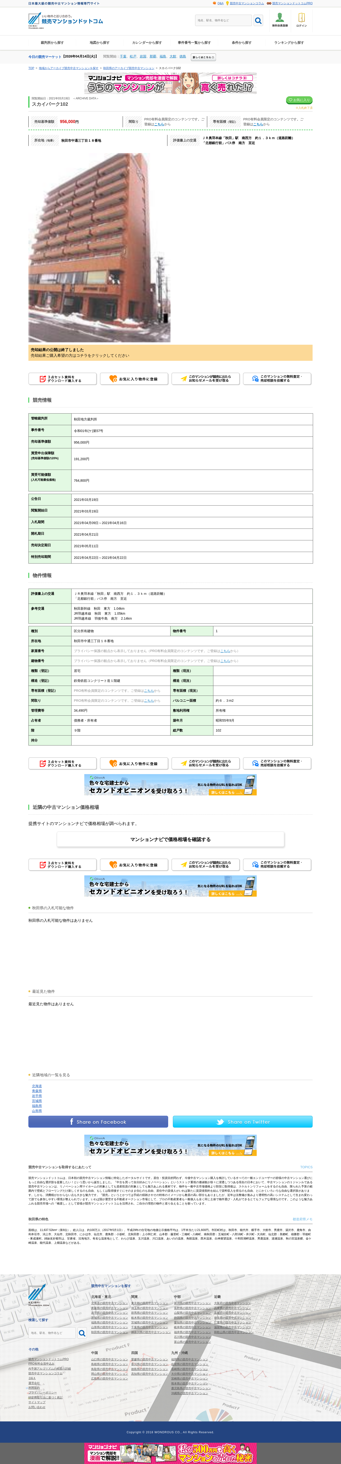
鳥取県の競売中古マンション (109, 1369)
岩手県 (37, 1096)
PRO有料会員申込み (41, 1363)
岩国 (143, 56)
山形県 (37, 1111)
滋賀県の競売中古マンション (232, 1327)
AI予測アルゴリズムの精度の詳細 (49, 1368)
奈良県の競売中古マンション (232, 1317)
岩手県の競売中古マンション (109, 1312)
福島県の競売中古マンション (109, 1322)
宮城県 (37, 1101)
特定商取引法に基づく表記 (45, 1397)
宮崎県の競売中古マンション (189, 1378)
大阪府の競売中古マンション (232, 1303)
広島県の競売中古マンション (109, 1378)
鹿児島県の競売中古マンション (191, 1388)
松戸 (133, 56)
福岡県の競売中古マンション (189, 1359)
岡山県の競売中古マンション (109, 1374)
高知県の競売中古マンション (149, 1374)
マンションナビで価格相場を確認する (170, 839)
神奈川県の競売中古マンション (151, 1332)
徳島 (182, 56)
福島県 (37, 1106)
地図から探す (100, 42)
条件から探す (242, 42)
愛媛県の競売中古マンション (149, 1359)
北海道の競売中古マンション (109, 1303)
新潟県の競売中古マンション (192, 1303)
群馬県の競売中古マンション (149, 1312)
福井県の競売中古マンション (192, 1332)
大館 (173, 56)
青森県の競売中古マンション (109, 1308)
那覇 (153, 56)
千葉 (123, 56)
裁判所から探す (52, 42)
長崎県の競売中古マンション (189, 1369)
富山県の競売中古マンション (192, 1342)
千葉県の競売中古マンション (149, 1327)
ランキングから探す (289, 42)
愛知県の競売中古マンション (192, 1322)
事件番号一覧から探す (194, 42)
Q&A (221, 3)
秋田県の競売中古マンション (109, 1332)
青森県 (37, 1091)
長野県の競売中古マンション (192, 1308)
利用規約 (34, 1387)
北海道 (37, 1086)
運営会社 (34, 1383)
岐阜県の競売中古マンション (192, 1327)
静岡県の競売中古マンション (192, 1317)
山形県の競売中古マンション (109, 1327)
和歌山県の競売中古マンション (234, 1332)
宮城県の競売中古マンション (109, 1317)
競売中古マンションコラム (247, 3)
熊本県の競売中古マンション (189, 1383)
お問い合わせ (36, 1407)
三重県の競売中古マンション (232, 1322)
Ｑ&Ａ (32, 1378)
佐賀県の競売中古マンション (189, 1364)
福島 (163, 56)
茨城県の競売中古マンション (149, 1322)
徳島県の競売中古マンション (149, 1369)
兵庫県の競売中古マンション (232, 1308)
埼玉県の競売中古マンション (149, 1308)
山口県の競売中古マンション (109, 1359)
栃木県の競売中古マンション (149, 1317)
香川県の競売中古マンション (149, 1364)
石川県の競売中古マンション (192, 1337)
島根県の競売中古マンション (109, 1364)
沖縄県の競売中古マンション (189, 1393)
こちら (159, 124)
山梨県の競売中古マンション (192, 1312)
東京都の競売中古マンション (149, 1303)
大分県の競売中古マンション (189, 1374)
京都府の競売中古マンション (232, 1312)
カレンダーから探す (147, 42)
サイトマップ (36, 1402)
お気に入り (299, 100)
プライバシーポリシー (42, 1392)
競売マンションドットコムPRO (292, 3)
